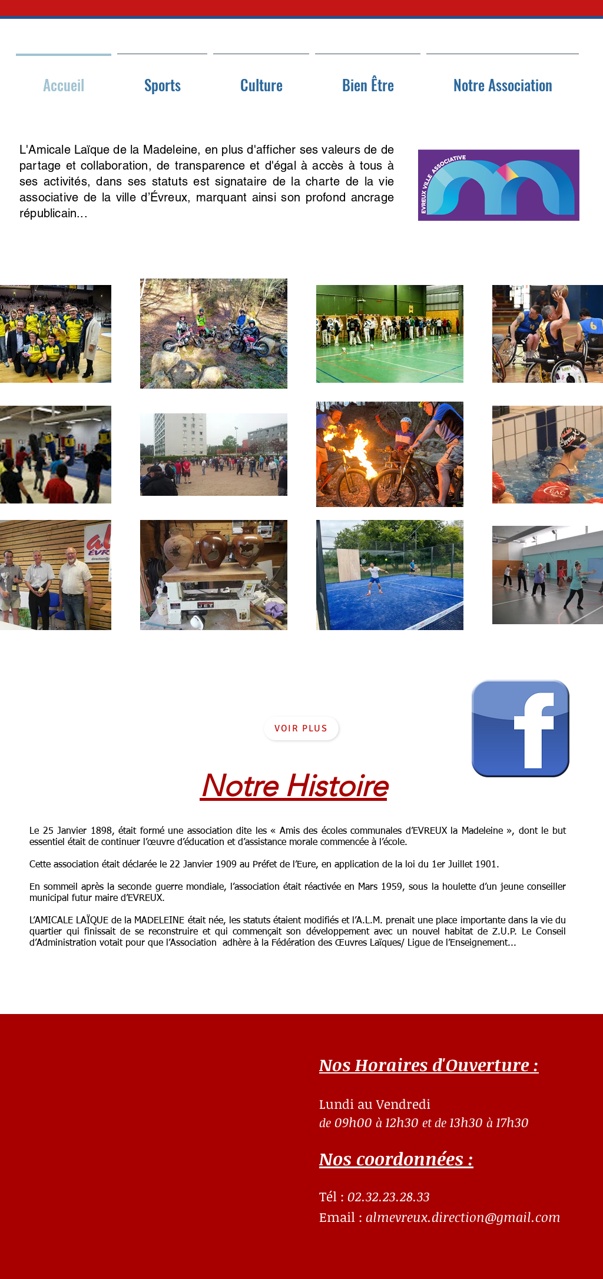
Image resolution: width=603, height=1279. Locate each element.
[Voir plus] (301, 728)
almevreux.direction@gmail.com (463, 1216)
